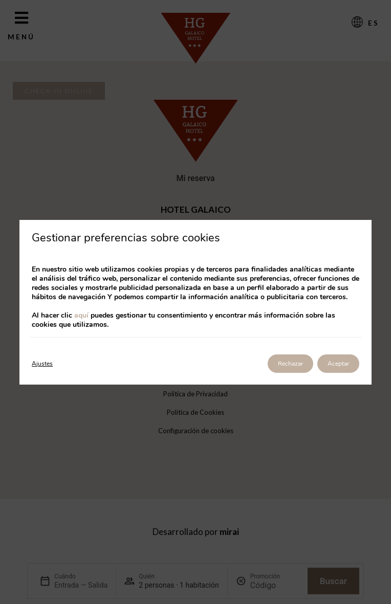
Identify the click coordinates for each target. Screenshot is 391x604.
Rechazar (290, 364)
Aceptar (338, 364)
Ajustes (42, 364)
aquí (81, 315)
